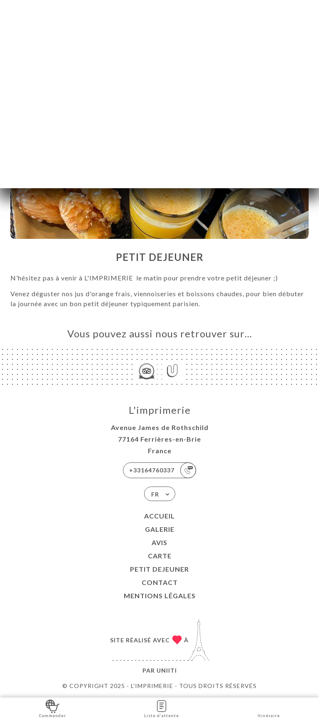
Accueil (159, 516)
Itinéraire (269, 708)
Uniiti (167, 670)
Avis (159, 542)
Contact (160, 582)
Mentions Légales (160, 596)
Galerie (159, 529)
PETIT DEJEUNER (159, 569)
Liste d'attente (161, 708)
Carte (160, 556)
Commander (52, 708)
